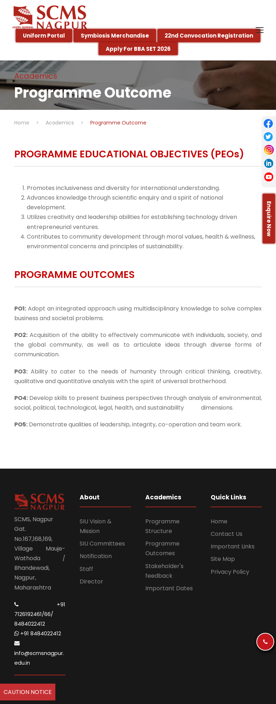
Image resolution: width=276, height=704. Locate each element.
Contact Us (226, 534)
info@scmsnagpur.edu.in (39, 653)
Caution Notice (28, 692)
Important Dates (169, 588)
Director (91, 581)
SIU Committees (102, 543)
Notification (96, 556)
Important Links (233, 546)
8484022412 (29, 623)
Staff (86, 569)
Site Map (223, 559)
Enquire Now (269, 218)
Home (219, 521)
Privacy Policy (230, 572)
